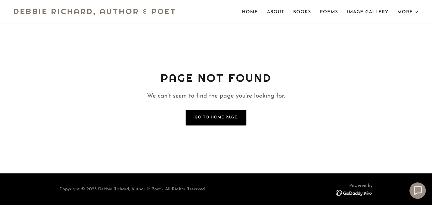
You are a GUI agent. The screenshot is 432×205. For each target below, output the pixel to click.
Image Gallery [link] (367, 12)
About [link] (275, 12)
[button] (407, 12)
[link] (95, 13)
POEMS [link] (329, 12)
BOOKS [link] (302, 12)
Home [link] (250, 12)
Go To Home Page (216, 117)
